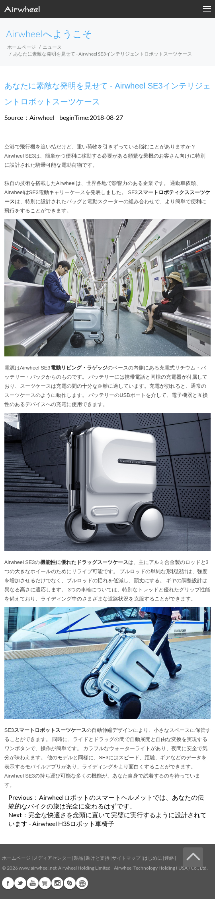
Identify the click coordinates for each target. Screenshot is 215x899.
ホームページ (21, 47)
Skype (70, 883)
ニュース (52, 47)
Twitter (20, 883)
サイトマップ (126, 858)
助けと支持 (97, 858)
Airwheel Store (45, 883)
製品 (78, 858)
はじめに (152, 858)
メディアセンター (52, 858)
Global (82, 883)
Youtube (33, 883)
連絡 (169, 858)
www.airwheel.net (38, 868)
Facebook (8, 883)
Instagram (57, 883)
